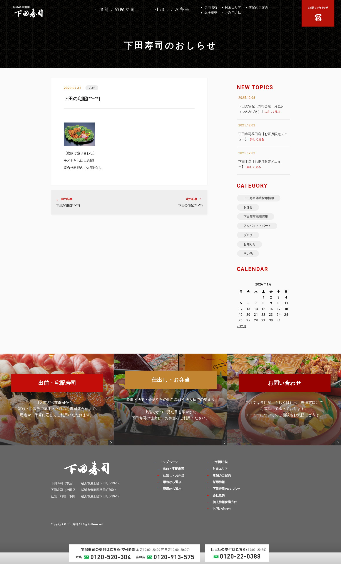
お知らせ (252, 254)
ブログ (93, 88)
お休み (250, 210)
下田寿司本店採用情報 (262, 199)
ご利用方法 (233, 13)
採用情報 (210, 8)
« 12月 (241, 338)
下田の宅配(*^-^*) (68, 207)
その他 (250, 264)
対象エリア (233, 8)
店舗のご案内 (258, 8)
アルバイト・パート (260, 232)
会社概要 (210, 13)
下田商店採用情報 (258, 221)
